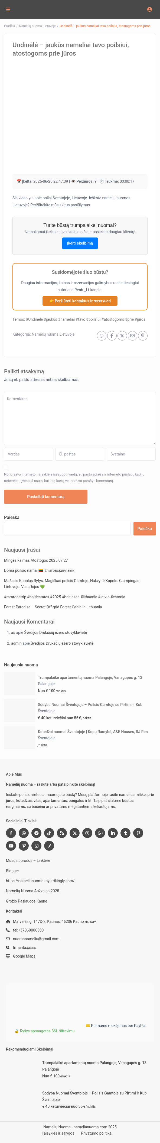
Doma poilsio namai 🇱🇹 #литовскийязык (39, 570)
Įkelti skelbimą (80, 243)
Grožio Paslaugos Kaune (26, 901)
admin (16, 643)
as (13, 632)
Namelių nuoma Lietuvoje (37, 26)
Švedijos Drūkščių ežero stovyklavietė (55, 632)
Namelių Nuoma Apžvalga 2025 (32, 891)
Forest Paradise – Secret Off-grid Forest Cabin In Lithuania (53, 607)
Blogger (12, 871)
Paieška (11, 517)
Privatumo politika (96, 1133)
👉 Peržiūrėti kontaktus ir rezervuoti (80, 301)
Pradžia (9, 26)
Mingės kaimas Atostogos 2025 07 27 (36, 560)
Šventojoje (46, 711)
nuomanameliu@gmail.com (36, 939)
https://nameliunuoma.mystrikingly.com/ (40, 881)
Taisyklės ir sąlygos (58, 1133)
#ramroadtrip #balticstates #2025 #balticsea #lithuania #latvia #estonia (64, 597)
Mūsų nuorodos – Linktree (28, 860)
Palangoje (46, 684)
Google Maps (24, 956)
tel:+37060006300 (28, 930)
